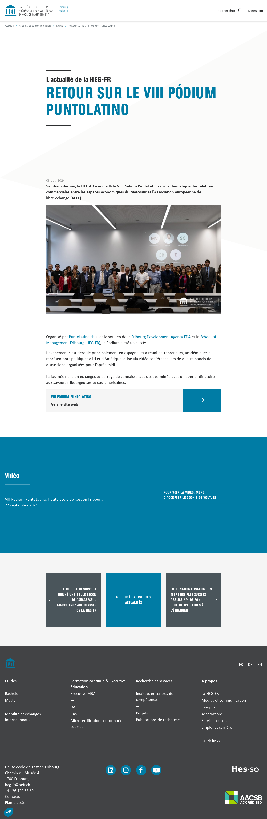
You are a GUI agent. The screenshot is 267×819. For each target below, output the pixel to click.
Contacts (12, 796)
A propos (209, 680)
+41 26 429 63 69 (19, 790)
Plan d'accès (15, 802)
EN (259, 664)
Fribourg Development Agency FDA (161, 336)
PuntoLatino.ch (82, 336)
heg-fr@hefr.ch (17, 784)
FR (241, 664)
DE (250, 664)
